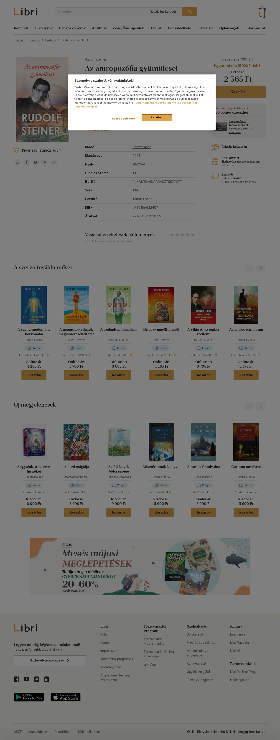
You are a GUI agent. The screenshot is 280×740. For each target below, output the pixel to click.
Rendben (157, 117)
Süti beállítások (123, 118)
